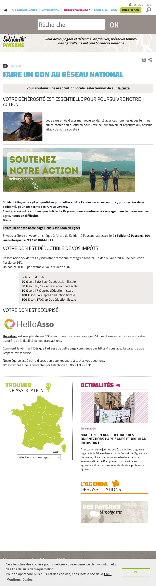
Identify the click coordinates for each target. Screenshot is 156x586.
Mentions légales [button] (19, 579)
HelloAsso (10, 336)
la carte (124, 88)
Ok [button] (136, 572)
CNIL (108, 574)
